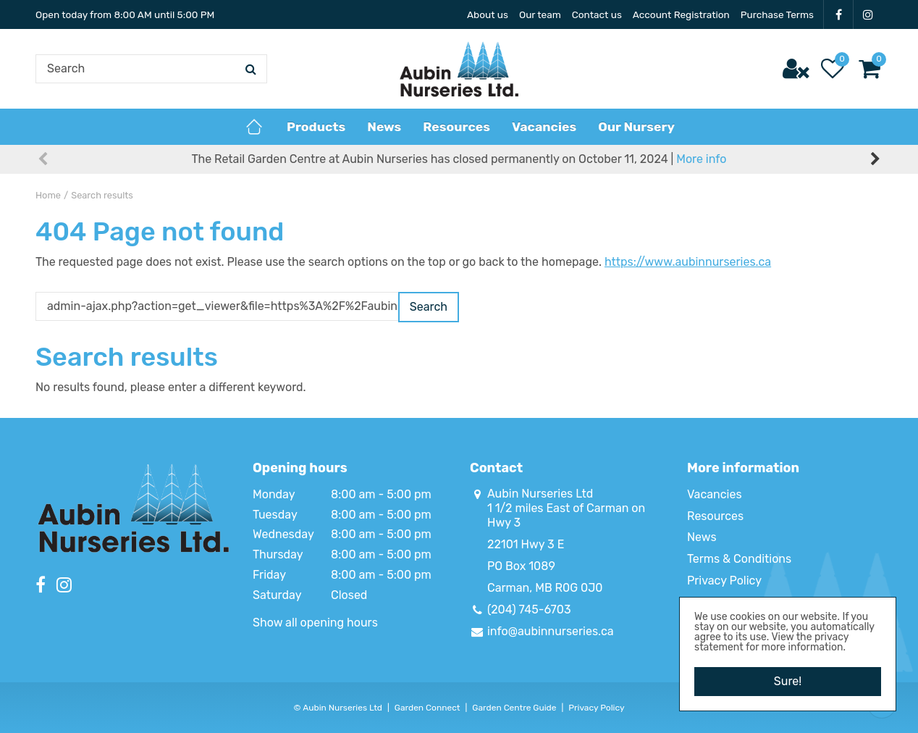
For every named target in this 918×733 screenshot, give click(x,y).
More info (701, 159)
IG (868, 14)
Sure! (787, 681)
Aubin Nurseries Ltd (540, 493)
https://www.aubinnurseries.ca (688, 262)
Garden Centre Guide (514, 708)
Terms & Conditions (739, 559)
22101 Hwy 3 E (525, 544)
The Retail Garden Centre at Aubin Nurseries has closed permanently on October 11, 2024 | (459, 159)
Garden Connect (427, 708)
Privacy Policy (724, 580)
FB (838, 14)
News (702, 537)
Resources (715, 516)
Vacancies (714, 494)
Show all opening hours (315, 622)
